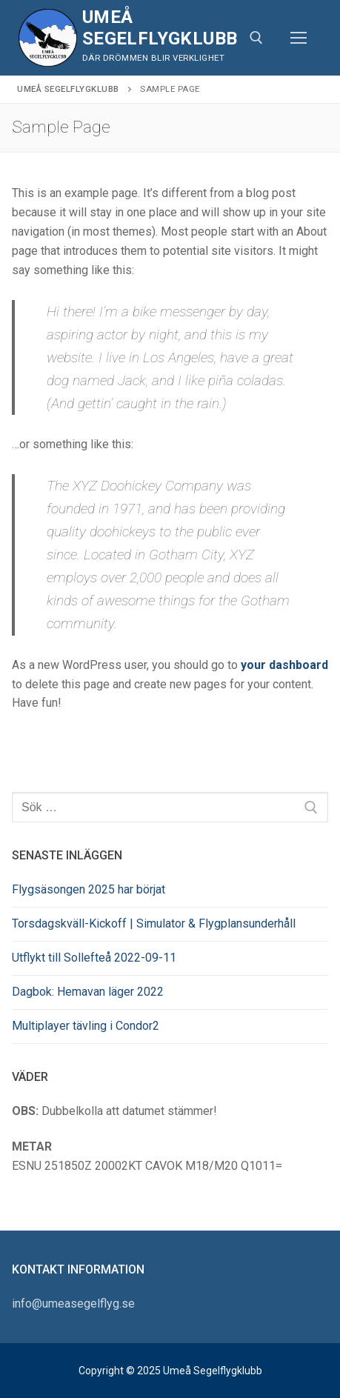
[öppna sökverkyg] (256, 37)
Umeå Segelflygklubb (160, 28)
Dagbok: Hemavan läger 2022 (88, 992)
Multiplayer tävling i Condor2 (85, 1026)
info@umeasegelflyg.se (73, 1304)
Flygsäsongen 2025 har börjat (88, 889)
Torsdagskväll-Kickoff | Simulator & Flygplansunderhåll (154, 923)
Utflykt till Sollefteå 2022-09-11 (94, 958)
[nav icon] (298, 37)
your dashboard (284, 665)
